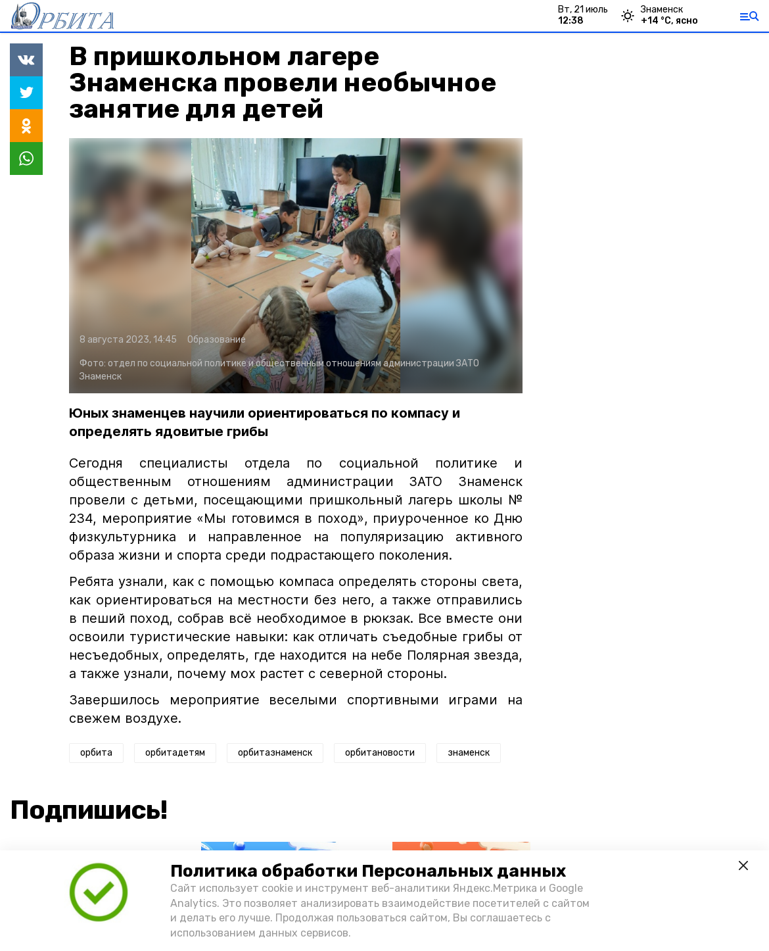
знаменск (469, 752)
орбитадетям (175, 752)
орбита (96, 752)
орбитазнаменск (275, 752)
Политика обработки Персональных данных (368, 871)
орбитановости (380, 752)
